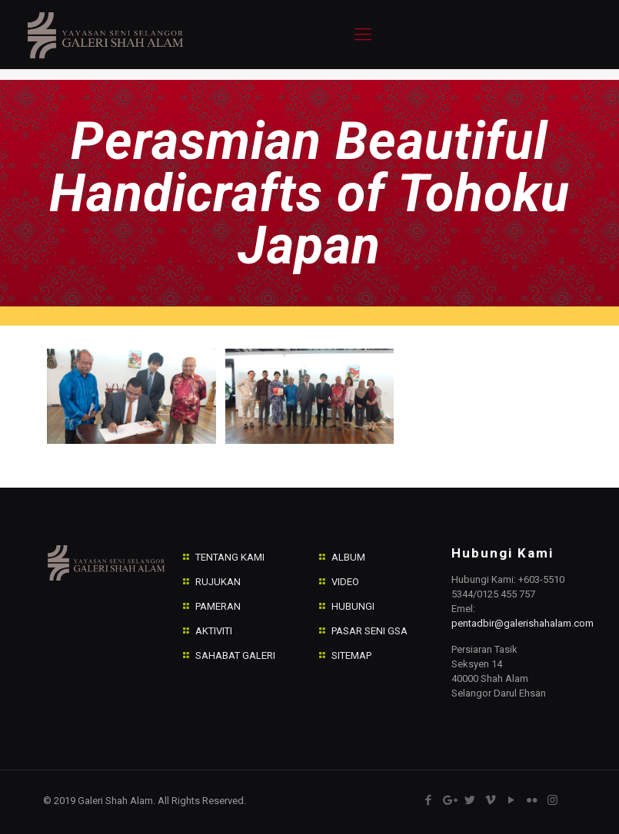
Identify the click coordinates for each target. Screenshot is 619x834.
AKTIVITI (213, 631)
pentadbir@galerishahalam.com (522, 623)
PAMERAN (218, 606)
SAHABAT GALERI (235, 655)
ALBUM (348, 557)
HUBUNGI (352, 606)
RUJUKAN (218, 581)
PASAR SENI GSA (369, 631)
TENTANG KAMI (230, 557)
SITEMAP (351, 655)
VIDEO (345, 581)
